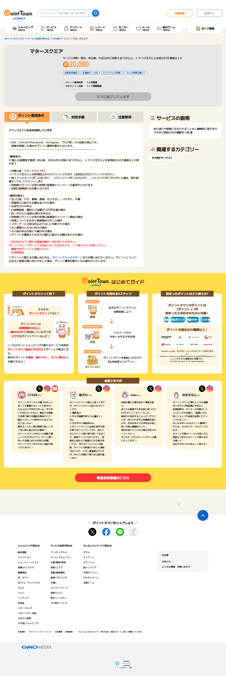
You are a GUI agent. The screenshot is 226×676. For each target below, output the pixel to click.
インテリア (23, 597)
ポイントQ (88, 562)
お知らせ (166, 561)
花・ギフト (23, 577)
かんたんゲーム (91, 577)
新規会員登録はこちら (113, 477)
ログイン (209, 13)
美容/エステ (57, 567)
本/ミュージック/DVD (29, 582)
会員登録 (180, 13)
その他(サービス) (162, 157)
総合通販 (22, 552)
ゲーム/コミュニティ (61, 557)
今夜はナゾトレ (91, 572)
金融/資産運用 (58, 572)
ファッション (24, 557)
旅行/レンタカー (59, 597)
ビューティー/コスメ (28, 562)
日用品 (21, 602)
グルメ (21, 587)
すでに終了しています (113, 96)
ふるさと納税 (24, 618)
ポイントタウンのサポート (67, 257)
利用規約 (21, 631)
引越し (54, 582)
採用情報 (69, 631)
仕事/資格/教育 (58, 562)
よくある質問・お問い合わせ (176, 566)
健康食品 (22, 572)
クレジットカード (59, 587)
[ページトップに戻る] (202, 515)
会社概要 (58, 631)
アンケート (88, 557)
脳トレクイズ (89, 567)
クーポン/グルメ (59, 552)
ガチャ (86, 552)
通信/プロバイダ (59, 577)
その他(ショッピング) (28, 623)
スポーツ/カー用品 (27, 613)
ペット (21, 592)
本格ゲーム (88, 582)
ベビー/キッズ (25, 607)
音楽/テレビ (57, 592)
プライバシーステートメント (40, 631)
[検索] (95, 13)
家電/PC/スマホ (26, 567)
